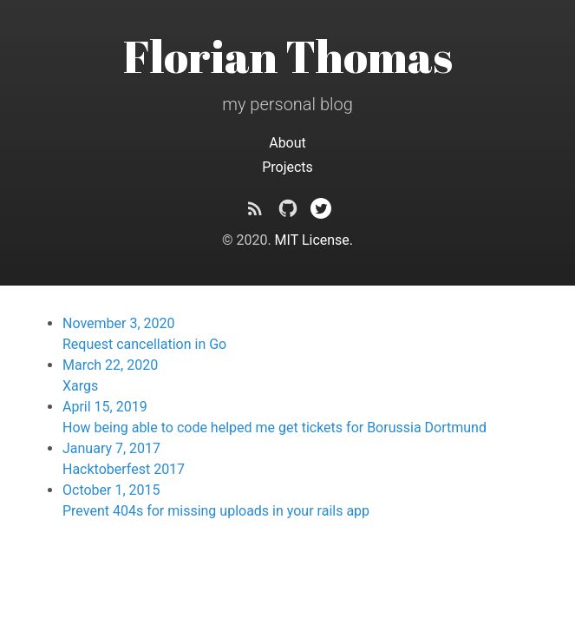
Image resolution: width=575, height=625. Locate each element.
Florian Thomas (288, 55)
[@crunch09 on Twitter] (320, 212)
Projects (287, 167)
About (287, 143)
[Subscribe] (255, 212)
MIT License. (314, 240)
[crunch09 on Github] (288, 212)
